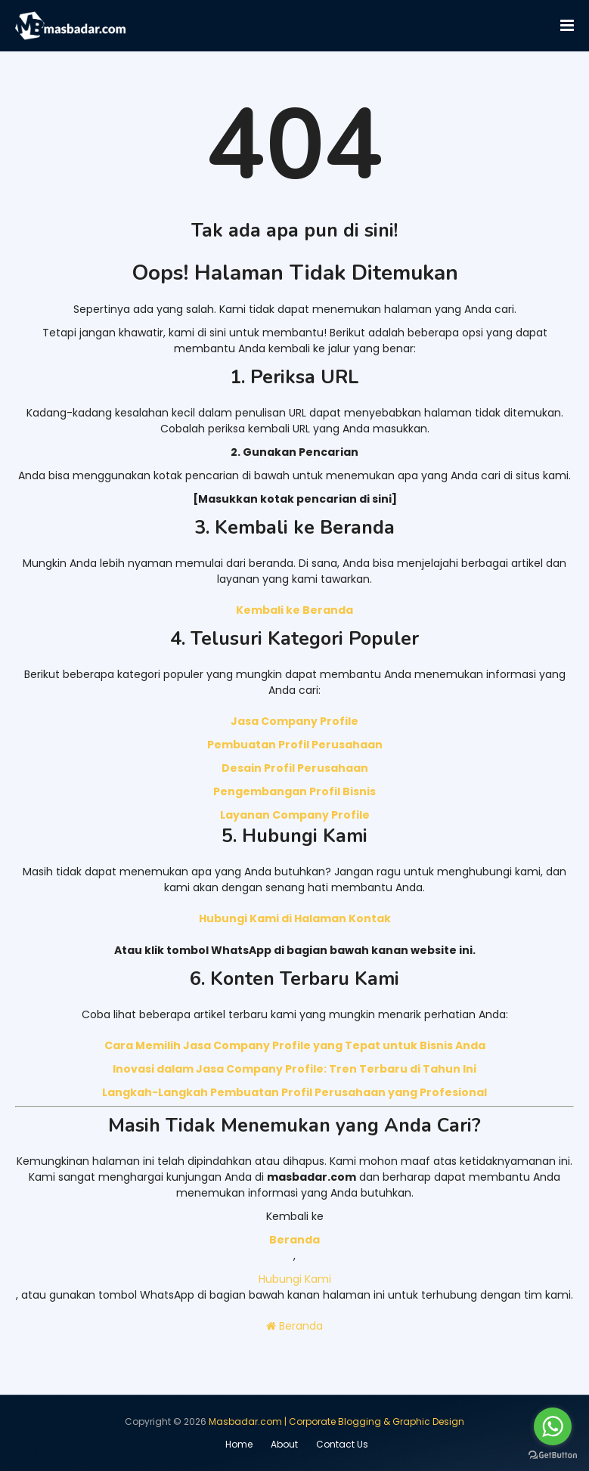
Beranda (294, 1325)
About (284, 1444)
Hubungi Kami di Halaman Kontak (295, 918)
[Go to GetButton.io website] (553, 1455)
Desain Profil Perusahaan (295, 768)
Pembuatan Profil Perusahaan (295, 744)
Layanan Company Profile (295, 814)
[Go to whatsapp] (553, 1426)
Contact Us (342, 1444)
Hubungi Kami (295, 1279)
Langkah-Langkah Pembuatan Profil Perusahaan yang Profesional (294, 1092)
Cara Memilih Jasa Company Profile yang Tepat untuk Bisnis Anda (294, 1045)
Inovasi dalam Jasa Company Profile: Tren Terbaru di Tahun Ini (294, 1068)
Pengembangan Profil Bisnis (294, 791)
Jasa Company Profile (294, 721)
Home (239, 1444)
